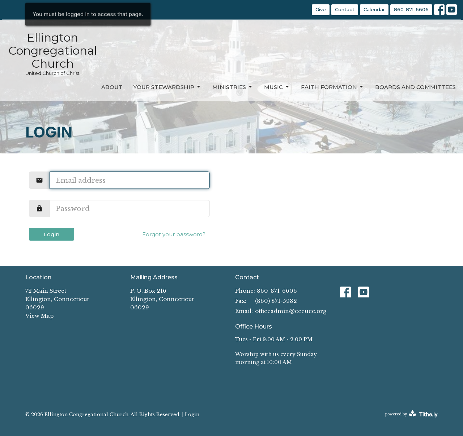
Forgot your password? (173, 234)
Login (51, 234)
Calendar (374, 9)
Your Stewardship (167, 86)
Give (320, 9)
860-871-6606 (411, 9)
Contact (344, 9)
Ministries (232, 86)
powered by (411, 414)
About (112, 87)
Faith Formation (332, 86)
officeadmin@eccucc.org (290, 311)
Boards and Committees (415, 87)
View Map (39, 315)
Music (277, 86)
